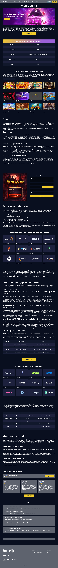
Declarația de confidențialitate (37, 552)
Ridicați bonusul (29, 359)
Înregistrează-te (29, 33)
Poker (33, 1)
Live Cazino (21, 1)
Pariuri (25, 1)
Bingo (29, 1)
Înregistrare (55, 1)
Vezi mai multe (29, 495)
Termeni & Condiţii (35, 550)
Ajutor (48, 552)
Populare (9, 79)
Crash (35, 79)
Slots (48, 79)
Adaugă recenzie (49, 476)
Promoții (37, 1)
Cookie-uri (49, 550)
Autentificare (49, 1)
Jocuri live (22, 79)
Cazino (15, 1)
